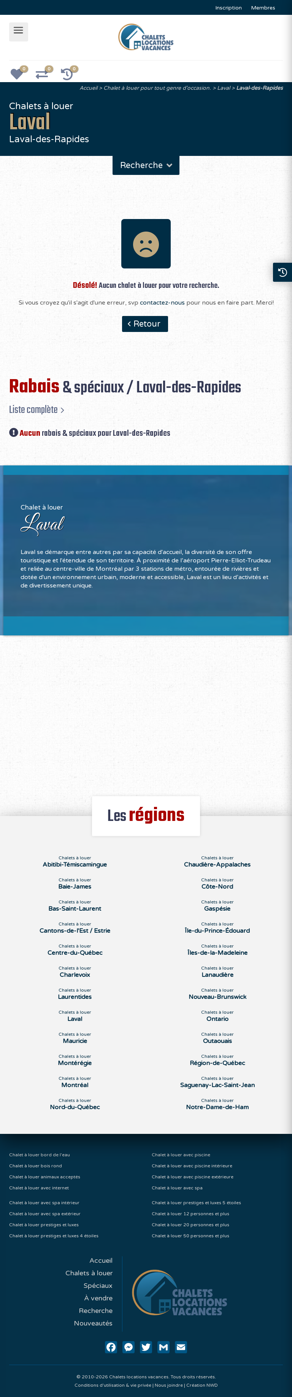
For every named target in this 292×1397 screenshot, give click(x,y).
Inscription (228, 8)
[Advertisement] (146, 711)
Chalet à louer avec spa (177, 1188)
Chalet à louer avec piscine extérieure (192, 1177)
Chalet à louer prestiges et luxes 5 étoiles (196, 1202)
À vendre (98, 1298)
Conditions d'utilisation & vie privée (113, 1385)
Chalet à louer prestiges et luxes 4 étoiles (53, 1235)
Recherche (147, 165)
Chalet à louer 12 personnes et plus (190, 1213)
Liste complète (33, 410)
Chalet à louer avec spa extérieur (45, 1213)
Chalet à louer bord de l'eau (39, 1154)
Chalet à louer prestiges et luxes (44, 1224)
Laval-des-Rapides (259, 88)
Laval (223, 88)
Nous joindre (169, 1385)
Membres (263, 8)
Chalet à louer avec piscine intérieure (192, 1165)
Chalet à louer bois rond (35, 1165)
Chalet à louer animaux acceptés (44, 1177)
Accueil (88, 88)
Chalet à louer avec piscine (181, 1154)
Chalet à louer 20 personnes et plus (190, 1224)
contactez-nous (162, 302)
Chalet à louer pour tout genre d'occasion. (157, 88)
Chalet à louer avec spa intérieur (44, 1202)
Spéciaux (98, 1285)
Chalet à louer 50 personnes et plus (190, 1235)
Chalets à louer (89, 1273)
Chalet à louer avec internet (39, 1188)
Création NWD (202, 1385)
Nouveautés (93, 1323)
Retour (146, 324)
